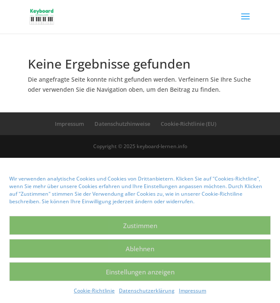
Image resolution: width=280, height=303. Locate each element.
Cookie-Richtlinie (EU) (188, 124)
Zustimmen (140, 225)
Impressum (192, 290)
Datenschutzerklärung (147, 290)
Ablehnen (140, 249)
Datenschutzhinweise (122, 124)
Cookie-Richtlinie (94, 290)
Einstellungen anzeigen (140, 272)
